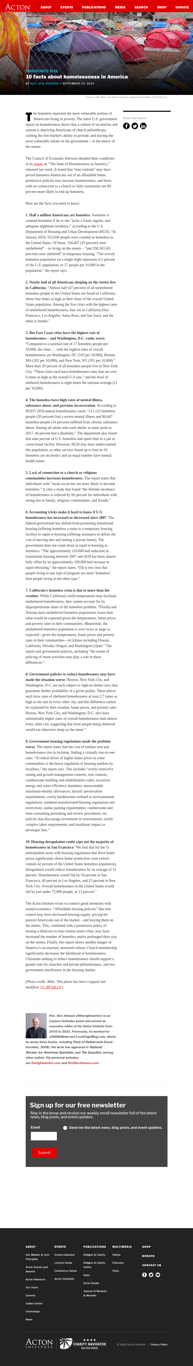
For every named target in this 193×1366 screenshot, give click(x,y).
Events (66, 7)
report (38, 164)
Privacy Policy (159, 1344)
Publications (94, 7)
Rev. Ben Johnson (45, 83)
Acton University (64, 1279)
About (45, 7)
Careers (30, 1295)
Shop (161, 7)
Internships (33, 1311)
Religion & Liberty (94, 1255)
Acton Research (35, 1279)
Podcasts (118, 1263)
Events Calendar (64, 1255)
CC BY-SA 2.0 (50, 987)
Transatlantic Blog (42, 71)
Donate (182, 7)
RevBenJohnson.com (83, 1063)
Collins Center (34, 1303)
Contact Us (151, 1265)
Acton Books (91, 1283)
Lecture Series (63, 1263)
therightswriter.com (46, 1063)
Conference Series (65, 1271)
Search (141, 7)
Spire (86, 1275)
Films (115, 1271)
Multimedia (122, 1247)
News (29, 1319)
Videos (116, 1255)
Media (120, 7)
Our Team (32, 1287)
